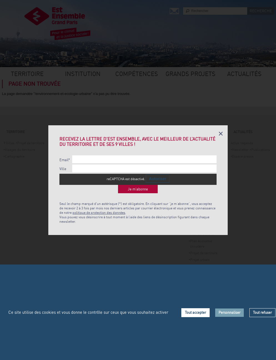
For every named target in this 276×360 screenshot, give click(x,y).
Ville (62, 169)
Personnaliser (229, 312)
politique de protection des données (98, 212)
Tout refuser (262, 312)
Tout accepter (195, 312)
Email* (64, 160)
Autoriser (157, 179)
